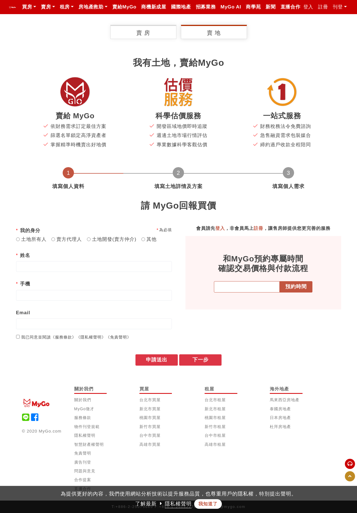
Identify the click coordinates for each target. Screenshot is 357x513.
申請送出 (156, 360)
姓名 (25, 255)
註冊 (323, 7)
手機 (25, 284)
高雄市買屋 (150, 444)
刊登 (338, 7)
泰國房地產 (280, 409)
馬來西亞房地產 (284, 400)
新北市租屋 (215, 409)
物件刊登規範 (87, 426)
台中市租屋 (215, 435)
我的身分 (30, 230)
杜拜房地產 (280, 426)
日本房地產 (280, 417)
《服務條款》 (63, 337)
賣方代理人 (69, 239)
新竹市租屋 (215, 426)
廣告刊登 (82, 462)
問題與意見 (84, 471)
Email (23, 312)
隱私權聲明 (84, 435)
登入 (308, 7)
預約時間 (296, 287)
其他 (151, 239)
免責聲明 (82, 453)
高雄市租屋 (215, 444)
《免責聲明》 (118, 337)
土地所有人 (34, 239)
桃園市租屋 (215, 417)
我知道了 (208, 503)
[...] (18, 337)
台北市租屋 (215, 400)
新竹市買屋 (150, 426)
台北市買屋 (150, 400)
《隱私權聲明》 (91, 337)
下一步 (200, 360)
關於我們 (82, 400)
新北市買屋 (150, 409)
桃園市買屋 (150, 417)
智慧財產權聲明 (89, 444)
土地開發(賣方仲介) (114, 239)
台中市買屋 (150, 435)
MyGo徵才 (84, 409)
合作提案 (82, 479)
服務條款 (82, 417)
